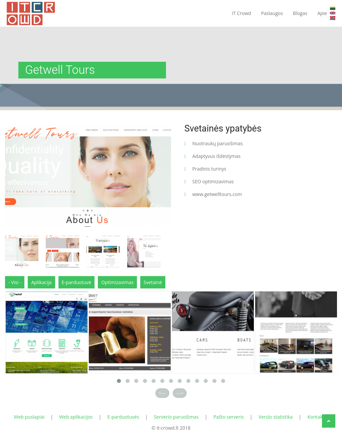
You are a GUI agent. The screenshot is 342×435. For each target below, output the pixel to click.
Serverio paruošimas (176, 417)
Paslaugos (272, 13)
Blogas (300, 13)
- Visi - (14, 282)
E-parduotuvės (123, 417)
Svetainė (153, 282)
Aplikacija (41, 282)
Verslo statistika (276, 417)
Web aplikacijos (76, 417)
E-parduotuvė (76, 282)
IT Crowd (241, 13)
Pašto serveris (228, 417)
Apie (322, 13)
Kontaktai (317, 417)
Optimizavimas (117, 282)
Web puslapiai (29, 417)
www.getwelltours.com (217, 194)
